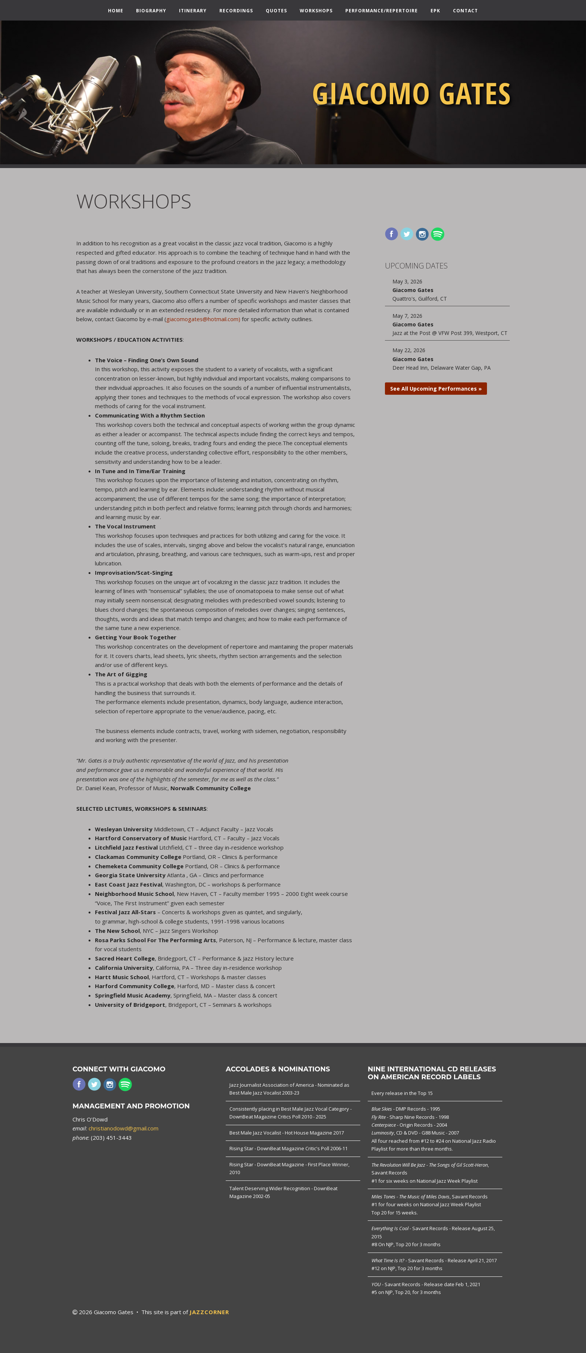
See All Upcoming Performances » (436, 388)
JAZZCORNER (209, 1312)
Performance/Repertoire (381, 11)
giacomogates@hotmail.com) (203, 319)
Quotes (276, 11)
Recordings (236, 11)
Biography (151, 11)
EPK (435, 11)
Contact (465, 11)
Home (115, 11)
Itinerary (193, 11)
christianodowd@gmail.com (123, 1128)
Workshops (316, 11)
